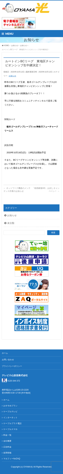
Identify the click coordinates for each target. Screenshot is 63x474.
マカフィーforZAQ (11, 458)
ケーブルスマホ (10, 429)
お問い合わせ (8, 359)
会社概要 (7, 441)
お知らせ (12, 76)
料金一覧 (7, 435)
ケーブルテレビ (10, 411)
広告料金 (7, 447)
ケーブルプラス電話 (12, 423)
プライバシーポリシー (12, 366)
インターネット (10, 417)
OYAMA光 (28, 467)
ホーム (5, 353)
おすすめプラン (10, 406)
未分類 (10, 223)
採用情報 (7, 453)
